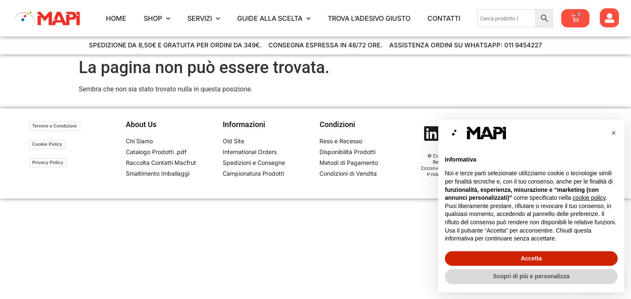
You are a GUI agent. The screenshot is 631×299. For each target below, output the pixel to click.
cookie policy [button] (588, 197)
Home (116, 18)
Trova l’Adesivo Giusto (369, 18)
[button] (613, 133)
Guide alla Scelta (274, 18)
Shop (157, 18)
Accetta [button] (531, 258)
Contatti (443, 18)
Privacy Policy (48, 162)
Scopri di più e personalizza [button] (531, 276)
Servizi (203, 18)
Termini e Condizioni (54, 125)
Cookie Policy (47, 144)
